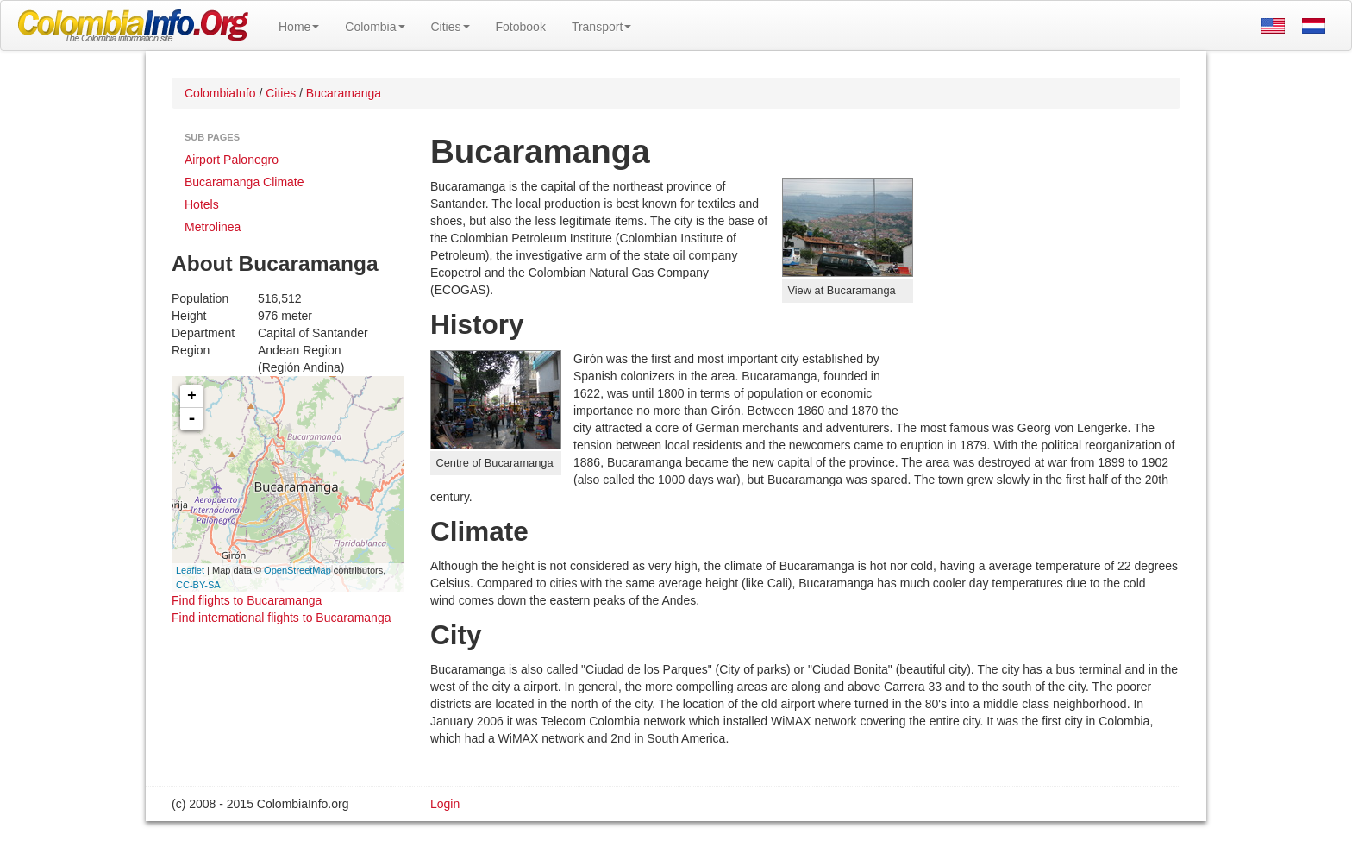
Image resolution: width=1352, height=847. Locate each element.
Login (445, 804)
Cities (450, 27)
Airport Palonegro (232, 159)
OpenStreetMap (297, 570)
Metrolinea (213, 227)
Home (299, 27)
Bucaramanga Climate (244, 182)
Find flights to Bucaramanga (247, 600)
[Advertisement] (1046, 290)
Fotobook (521, 27)
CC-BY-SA (198, 585)
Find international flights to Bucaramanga (281, 617)
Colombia (374, 27)
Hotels (202, 204)
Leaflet (190, 570)
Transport (601, 27)
